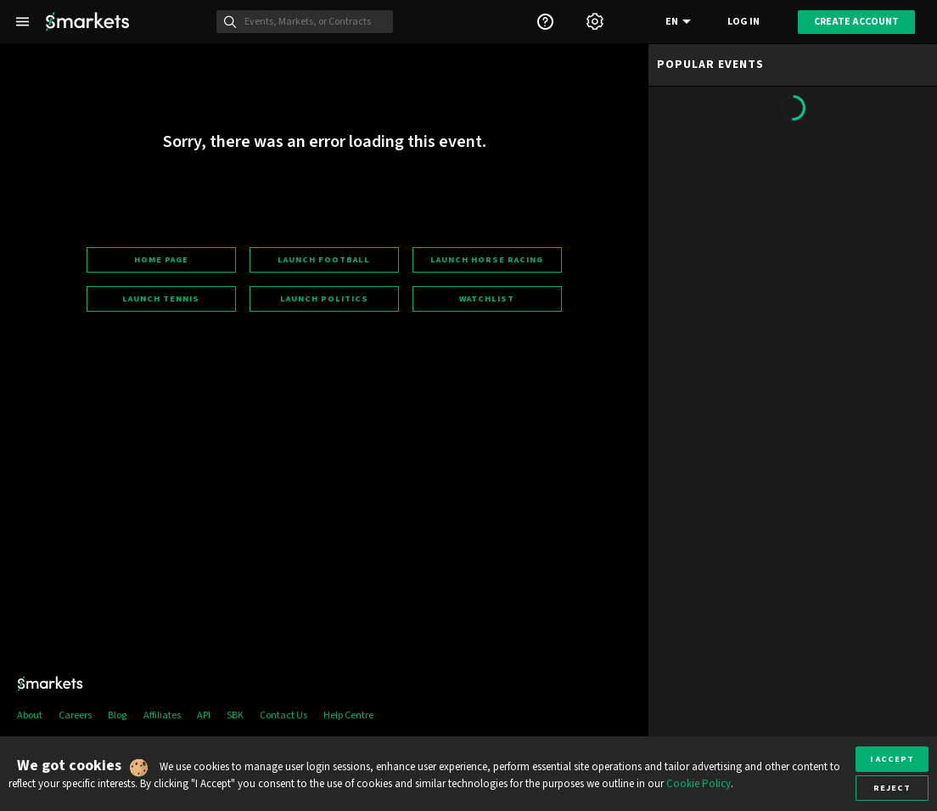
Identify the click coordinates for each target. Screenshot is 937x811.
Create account (856, 21)
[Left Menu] (22, 21)
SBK (235, 715)
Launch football (324, 259)
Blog (117, 715)
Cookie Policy (698, 783)
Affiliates (162, 715)
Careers (75, 715)
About (29, 715)
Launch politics (324, 298)
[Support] (544, 21)
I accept (892, 758)
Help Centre (348, 715)
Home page (161, 259)
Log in (743, 21)
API (203, 715)
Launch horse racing (486, 259)
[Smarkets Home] (87, 21)
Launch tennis (160, 298)
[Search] (314, 22)
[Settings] (595, 21)
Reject (892, 787)
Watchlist (486, 298)
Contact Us (283, 715)
